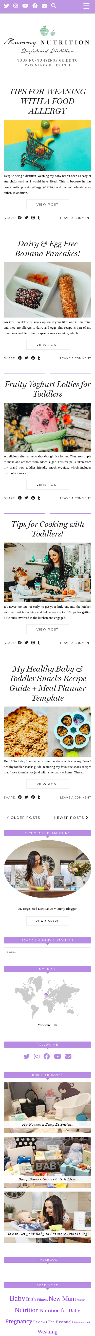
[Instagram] (15, 6)
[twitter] (27, 1056)
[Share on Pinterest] (33, 218)
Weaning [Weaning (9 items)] (47, 1331)
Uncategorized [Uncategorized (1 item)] (82, 1322)
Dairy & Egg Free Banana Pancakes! (47, 248)
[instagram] (37, 1056)
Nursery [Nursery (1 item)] (81, 1299)
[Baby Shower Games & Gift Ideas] (47, 1162)
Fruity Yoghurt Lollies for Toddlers (47, 389)
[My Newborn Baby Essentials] (47, 1107)
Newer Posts (71, 817)
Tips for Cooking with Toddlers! (47, 529)
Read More (47, 921)
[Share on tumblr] (39, 218)
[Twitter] (6, 6)
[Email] (44, 6)
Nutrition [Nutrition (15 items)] (27, 1310)
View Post (47, 204)
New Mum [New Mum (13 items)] (62, 1298)
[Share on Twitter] (26, 218)
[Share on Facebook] (20, 218)
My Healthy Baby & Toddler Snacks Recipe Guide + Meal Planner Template (47, 683)
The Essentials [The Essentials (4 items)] (60, 1322)
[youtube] (57, 1056)
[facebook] (47, 1056)
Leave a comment (75, 218)
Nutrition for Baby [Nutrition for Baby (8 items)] (60, 1310)
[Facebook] (35, 6)
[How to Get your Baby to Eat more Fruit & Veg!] (47, 1217)
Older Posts (24, 817)
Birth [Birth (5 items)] (31, 1299)
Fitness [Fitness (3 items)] (42, 1299)
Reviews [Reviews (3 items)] (40, 1322)
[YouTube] (25, 6)
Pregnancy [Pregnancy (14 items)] (18, 1321)
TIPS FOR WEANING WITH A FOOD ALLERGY (47, 101)
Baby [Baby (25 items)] (17, 1298)
